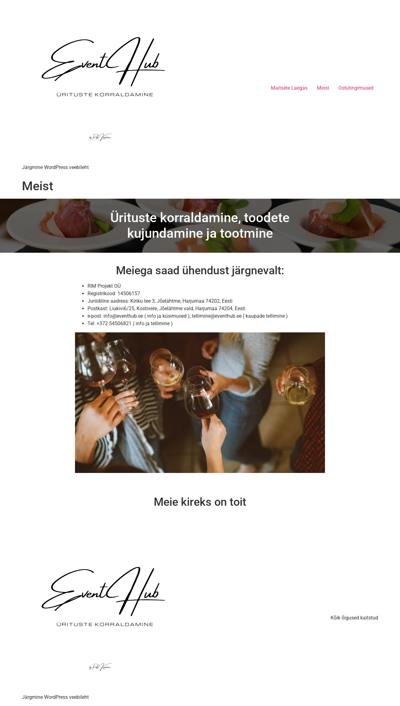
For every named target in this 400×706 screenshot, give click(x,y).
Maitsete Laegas (289, 88)
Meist (323, 88)
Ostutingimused (355, 88)
